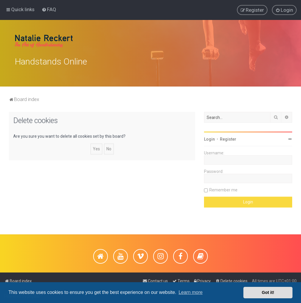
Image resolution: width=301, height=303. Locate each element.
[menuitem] (49, 9)
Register (228, 138)
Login (209, 138)
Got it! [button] (268, 292)
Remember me (223, 189)
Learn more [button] (190, 292)
